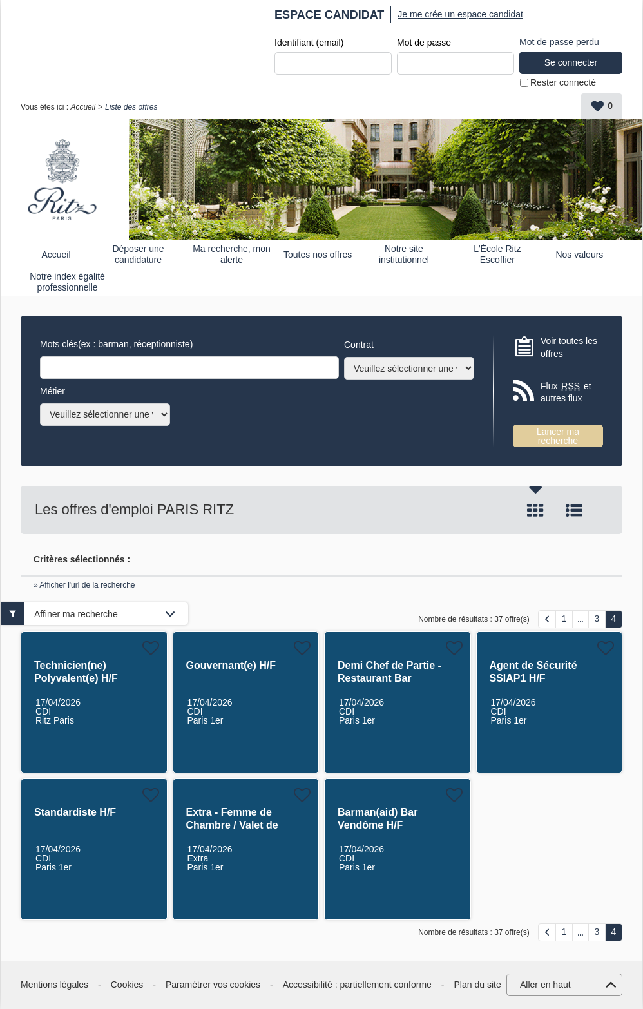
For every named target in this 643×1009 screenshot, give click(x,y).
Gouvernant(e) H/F (231, 665)
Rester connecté (563, 82)
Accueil (82, 106)
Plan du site (477, 984)
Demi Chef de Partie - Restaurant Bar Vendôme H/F (389, 678)
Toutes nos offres (317, 254)
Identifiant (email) (308, 42)
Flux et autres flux (566, 392)
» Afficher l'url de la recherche (84, 585)
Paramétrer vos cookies (213, 984)
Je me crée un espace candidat (460, 14)
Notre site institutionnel (404, 254)
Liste (574, 510)
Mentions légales (54, 984)
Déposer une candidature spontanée (138, 254)
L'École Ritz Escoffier (497, 254)
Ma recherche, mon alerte (232, 254)
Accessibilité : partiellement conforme (357, 984)
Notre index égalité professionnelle (67, 282)
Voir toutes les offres (569, 347)
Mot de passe (424, 42)
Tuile (535, 510)
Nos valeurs (579, 254)
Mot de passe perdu (559, 42)
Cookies (127, 984)
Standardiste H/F (75, 812)
